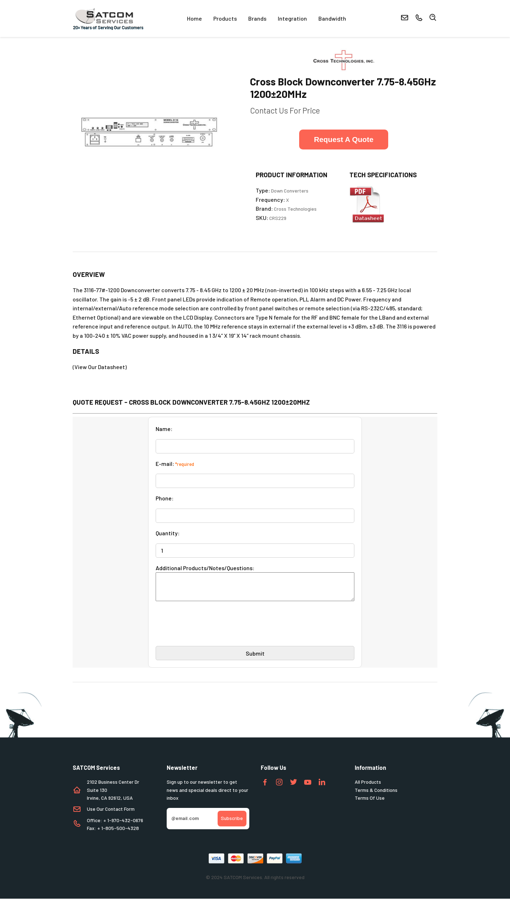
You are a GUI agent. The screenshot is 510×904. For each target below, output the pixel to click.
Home (194, 18)
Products (225, 18)
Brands (257, 18)
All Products (368, 787)
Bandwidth (332, 18)
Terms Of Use (370, 803)
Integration (292, 18)
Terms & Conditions (376, 795)
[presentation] (210, 632)
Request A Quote (343, 139)
